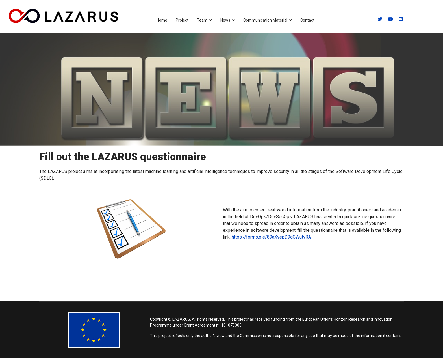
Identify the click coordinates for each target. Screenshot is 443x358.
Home (162, 20)
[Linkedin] (401, 19)
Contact (307, 20)
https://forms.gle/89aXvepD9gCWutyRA (271, 237)
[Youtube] (390, 19)
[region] (221, 89)
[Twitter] (380, 19)
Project (182, 20)
